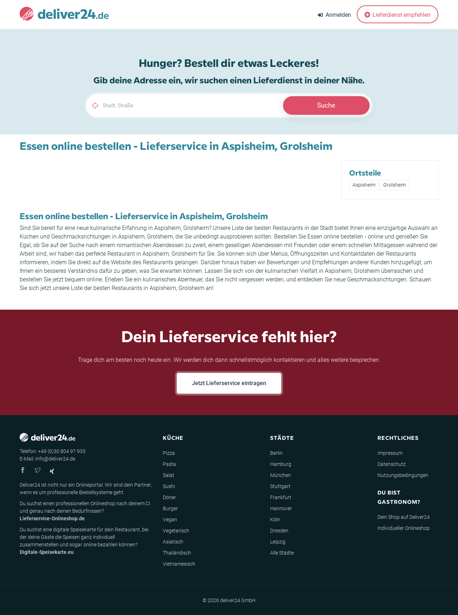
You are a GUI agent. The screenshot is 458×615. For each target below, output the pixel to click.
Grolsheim (394, 185)
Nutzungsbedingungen (402, 475)
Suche (326, 105)
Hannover (281, 508)
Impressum (390, 453)
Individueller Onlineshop (403, 528)
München (280, 475)
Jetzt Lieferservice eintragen (229, 383)
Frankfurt (280, 497)
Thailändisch (177, 553)
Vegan (170, 519)
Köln (275, 519)
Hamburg (280, 464)
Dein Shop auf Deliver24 (403, 517)
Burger (170, 508)
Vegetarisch (176, 530)
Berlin (276, 453)
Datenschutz (391, 464)
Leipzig (278, 542)
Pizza (169, 453)
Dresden (279, 530)
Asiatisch (173, 542)
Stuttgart (280, 486)
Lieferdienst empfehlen (397, 14)
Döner (169, 497)
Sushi (169, 486)
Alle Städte (282, 553)
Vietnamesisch (179, 564)
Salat (168, 475)
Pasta (169, 464)
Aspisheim (363, 185)
